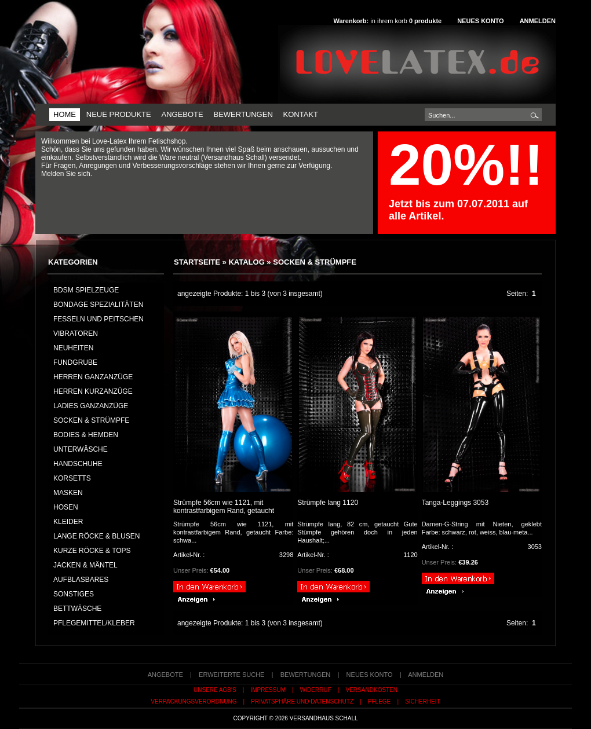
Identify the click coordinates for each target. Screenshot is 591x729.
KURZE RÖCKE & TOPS (92, 551)
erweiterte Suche (231, 674)
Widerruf (315, 690)
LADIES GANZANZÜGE (90, 406)
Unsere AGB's (215, 690)
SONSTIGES (73, 594)
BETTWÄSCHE (77, 609)
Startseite (197, 262)
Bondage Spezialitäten (98, 305)
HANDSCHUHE (78, 464)
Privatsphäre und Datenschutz (302, 701)
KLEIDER (68, 522)
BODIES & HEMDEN (85, 435)
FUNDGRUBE (75, 362)
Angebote (182, 114)
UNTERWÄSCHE (80, 449)
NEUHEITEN (73, 348)
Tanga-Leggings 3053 (455, 503)
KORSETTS (72, 478)
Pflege (379, 701)
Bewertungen (242, 114)
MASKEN (68, 493)
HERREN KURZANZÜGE (93, 391)
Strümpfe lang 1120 (327, 503)
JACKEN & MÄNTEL (85, 565)
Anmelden (538, 20)
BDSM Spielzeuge (86, 290)
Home (64, 114)
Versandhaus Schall (324, 718)
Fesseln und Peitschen (98, 319)
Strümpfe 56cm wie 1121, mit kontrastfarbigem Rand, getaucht (223, 507)
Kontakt (300, 114)
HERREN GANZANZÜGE (93, 377)
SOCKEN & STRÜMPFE (314, 262)
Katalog (246, 262)
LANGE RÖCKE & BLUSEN (96, 536)
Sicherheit (422, 701)
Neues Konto (480, 20)
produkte (425, 20)
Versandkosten (371, 690)
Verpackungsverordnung (193, 701)
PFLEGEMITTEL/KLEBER (94, 623)
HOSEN (65, 507)
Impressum (268, 690)
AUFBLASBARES (80, 580)
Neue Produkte (118, 114)
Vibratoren (75, 333)
